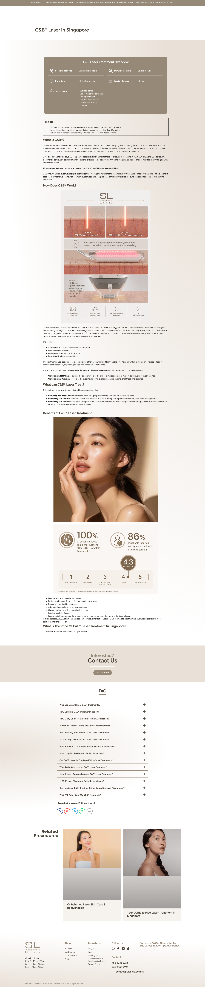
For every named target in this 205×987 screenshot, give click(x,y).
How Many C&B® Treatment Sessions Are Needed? (84, 719)
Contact (115, 11)
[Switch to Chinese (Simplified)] (178, 11)
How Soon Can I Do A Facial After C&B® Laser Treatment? (87, 746)
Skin (54, 11)
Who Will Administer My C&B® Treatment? (80, 795)
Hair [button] (70, 11)
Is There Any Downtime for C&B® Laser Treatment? (84, 739)
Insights (104, 11)
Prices (86, 11)
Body (78, 11)
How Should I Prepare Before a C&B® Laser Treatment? (86, 774)
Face (62, 11)
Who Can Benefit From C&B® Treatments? (79, 705)
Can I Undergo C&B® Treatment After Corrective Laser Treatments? (92, 788)
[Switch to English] (175, 11)
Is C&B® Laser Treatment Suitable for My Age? (81, 781)
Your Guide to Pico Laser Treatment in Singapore (151, 914)
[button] (141, 11)
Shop (95, 11)
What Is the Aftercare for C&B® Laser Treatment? (83, 767)
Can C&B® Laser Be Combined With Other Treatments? (86, 760)
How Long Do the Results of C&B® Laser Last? (81, 753)
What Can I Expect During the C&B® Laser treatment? (85, 725)
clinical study (52, 619)
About (46, 11)
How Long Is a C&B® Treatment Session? (79, 712)
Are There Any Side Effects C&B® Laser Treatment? (84, 732)
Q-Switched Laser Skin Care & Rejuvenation (86, 906)
